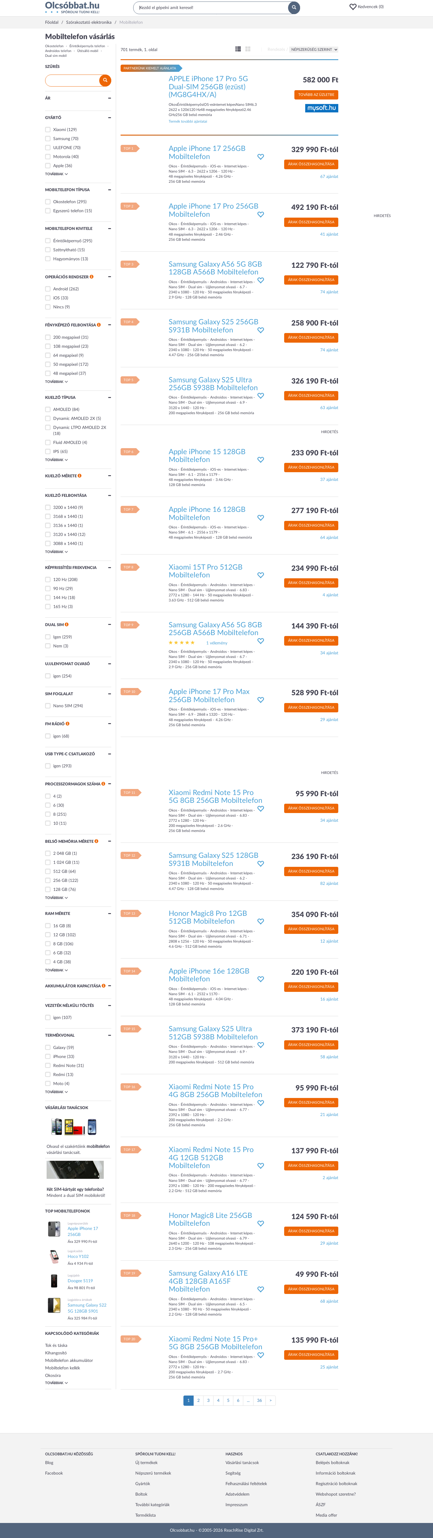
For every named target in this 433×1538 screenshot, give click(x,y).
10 (55, 823)
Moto (58, 1084)
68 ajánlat (329, 1301)
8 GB (58, 944)
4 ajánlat (330, 595)
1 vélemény (216, 643)
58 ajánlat (329, 1057)
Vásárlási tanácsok (242, 1463)
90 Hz (58, 589)
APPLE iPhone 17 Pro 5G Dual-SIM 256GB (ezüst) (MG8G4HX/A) (208, 87)
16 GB (59, 926)
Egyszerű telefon (68, 211)
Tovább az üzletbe (316, 94)
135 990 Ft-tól (314, 1340)
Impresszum (237, 1505)
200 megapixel (66, 337)
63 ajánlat (329, 408)
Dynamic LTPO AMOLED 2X (79, 428)
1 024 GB (62, 863)
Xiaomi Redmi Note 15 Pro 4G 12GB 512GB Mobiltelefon (211, 1158)
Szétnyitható (64, 250)
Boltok (141, 1494)
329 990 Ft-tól (314, 150)
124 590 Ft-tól (314, 1217)
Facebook (54, 1473)
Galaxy (59, 1048)
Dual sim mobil (56, 55)
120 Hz (60, 580)
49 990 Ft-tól (317, 1274)
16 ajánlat (329, 999)
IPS (56, 452)
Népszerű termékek (153, 1473)
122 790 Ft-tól (314, 265)
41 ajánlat (329, 234)
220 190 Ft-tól (314, 972)
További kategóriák (152, 1505)
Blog (49, 1463)
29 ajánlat (329, 720)
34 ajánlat (329, 653)
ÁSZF (321, 1505)
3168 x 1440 (65, 517)
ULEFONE (62, 148)
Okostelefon (54, 46)
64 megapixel (65, 355)
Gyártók (142, 1484)
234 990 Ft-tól (314, 568)
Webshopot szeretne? (336, 1494)
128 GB (60, 890)
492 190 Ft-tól (314, 207)
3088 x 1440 (65, 544)
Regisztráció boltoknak (336, 1484)
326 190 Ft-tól (314, 381)
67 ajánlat (329, 177)
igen (57, 676)
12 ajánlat (329, 941)
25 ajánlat (329, 1367)
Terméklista (145, 1515)
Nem (57, 646)
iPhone (59, 1057)
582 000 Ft (320, 80)
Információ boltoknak (335, 1473)
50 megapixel (65, 364)
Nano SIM (62, 706)
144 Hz (60, 598)
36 (259, 1401)
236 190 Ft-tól (314, 857)
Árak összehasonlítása (311, 164)
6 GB (58, 953)
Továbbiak (56, 174)
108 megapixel (66, 346)
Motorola (61, 157)
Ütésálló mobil (87, 51)
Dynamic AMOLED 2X (74, 419)
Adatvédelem (238, 1494)
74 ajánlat (329, 292)
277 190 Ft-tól (314, 511)
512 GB (60, 872)
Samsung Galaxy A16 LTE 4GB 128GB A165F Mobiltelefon (208, 1281)
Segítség (233, 1473)
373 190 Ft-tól (314, 1030)
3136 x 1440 (65, 526)
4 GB (58, 962)
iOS (56, 298)
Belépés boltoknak (332, 1463)
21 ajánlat (329, 1115)
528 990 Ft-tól (314, 693)
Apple (58, 166)
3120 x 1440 (65, 535)
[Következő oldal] (271, 1401)
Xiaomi (59, 130)
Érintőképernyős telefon (87, 46)
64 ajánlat (329, 538)
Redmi (59, 1075)
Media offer (326, 1515)
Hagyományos (66, 259)
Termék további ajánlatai (188, 121)
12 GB (59, 935)
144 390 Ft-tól (314, 626)
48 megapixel (65, 374)
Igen (57, 637)
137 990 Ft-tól (314, 1151)
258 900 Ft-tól (314, 323)
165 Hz (60, 607)
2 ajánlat (330, 1178)
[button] (368, 7)
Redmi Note (64, 1066)
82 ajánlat (329, 884)
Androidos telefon (58, 51)
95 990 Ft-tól (317, 794)
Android (60, 289)
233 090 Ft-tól (314, 453)
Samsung (61, 139)
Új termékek (146, 1463)
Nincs (58, 307)
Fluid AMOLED (67, 443)
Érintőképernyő (67, 241)
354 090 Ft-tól (314, 915)
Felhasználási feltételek (246, 1484)
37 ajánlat (329, 480)
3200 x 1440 (65, 508)
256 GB (60, 881)
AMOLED (62, 410)
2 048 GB (62, 854)
